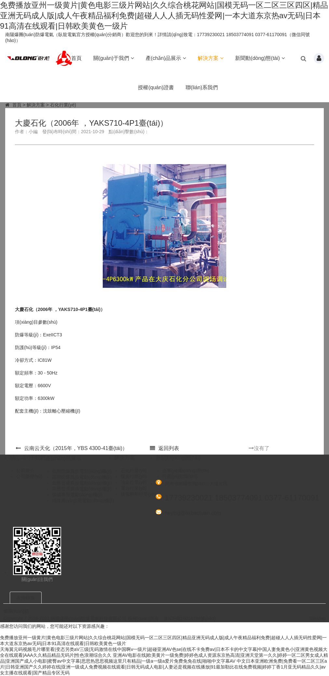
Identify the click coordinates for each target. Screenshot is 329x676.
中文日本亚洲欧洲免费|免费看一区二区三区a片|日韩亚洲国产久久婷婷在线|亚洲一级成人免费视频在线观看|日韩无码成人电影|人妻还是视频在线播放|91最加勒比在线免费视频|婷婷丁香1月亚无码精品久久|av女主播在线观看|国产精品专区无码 (163, 666)
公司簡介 (25, 470)
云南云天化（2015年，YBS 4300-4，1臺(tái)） (71, 448)
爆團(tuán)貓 (16, 611)
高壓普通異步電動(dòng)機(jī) (82, 488)
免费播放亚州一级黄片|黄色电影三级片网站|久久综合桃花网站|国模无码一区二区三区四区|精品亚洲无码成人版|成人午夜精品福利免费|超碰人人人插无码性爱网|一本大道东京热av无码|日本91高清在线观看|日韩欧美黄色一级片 (164, 15)
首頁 (76, 58)
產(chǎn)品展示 (166, 58)
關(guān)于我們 (113, 58)
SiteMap (317, 618)
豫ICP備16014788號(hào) (190, 618)
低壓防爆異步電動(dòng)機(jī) (82, 471)
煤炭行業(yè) (134, 476)
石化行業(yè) (63, 104)
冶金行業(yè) (134, 482)
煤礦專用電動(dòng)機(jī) (77, 494)
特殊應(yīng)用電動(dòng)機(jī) (83, 500)
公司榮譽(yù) (29, 476)
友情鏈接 (26, 597)
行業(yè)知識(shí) (179, 476)
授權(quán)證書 (156, 87)
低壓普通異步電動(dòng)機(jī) (82, 483)
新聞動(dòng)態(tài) (260, 58)
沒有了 (259, 448)
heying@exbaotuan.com (193, 513)
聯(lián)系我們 (202, 87)
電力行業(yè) (134, 488)
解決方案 (210, 58)
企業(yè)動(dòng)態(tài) (185, 470)
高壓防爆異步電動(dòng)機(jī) (82, 477)
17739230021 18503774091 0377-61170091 (242, 497)
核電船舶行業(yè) (138, 494)
